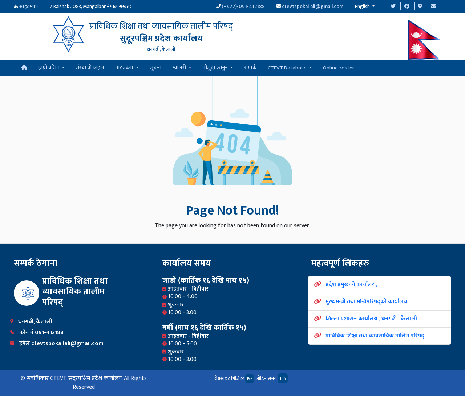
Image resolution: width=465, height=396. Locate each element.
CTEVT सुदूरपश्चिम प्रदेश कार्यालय (86, 378)
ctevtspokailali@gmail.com (312, 6)
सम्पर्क (250, 67)
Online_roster (338, 67)
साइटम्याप (28, 6)
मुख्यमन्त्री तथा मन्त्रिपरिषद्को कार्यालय (366, 302)
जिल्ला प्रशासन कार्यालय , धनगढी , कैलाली (371, 319)
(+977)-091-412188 (243, 6)
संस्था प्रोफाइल (90, 67)
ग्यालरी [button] (179, 67)
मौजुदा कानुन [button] (215, 67)
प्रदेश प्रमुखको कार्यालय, (351, 284)
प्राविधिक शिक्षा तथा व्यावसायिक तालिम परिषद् (375, 336)
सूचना (155, 67)
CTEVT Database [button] (288, 67)
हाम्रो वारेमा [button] (49, 67)
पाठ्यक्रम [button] (124, 67)
